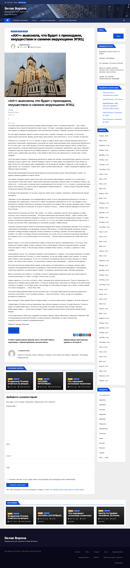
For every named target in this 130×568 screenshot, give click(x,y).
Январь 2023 (103, 323)
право (19, 31)
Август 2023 (103, 289)
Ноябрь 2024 (103, 217)
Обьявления (103, 429)
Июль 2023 (103, 294)
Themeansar (37, 551)
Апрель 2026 (103, 136)
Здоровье (102, 400)
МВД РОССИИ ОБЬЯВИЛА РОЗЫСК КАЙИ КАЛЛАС (111, 106)
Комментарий (11, 406)
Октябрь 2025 (104, 164)
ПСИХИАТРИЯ (119, 563)
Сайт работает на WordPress (13, 551)
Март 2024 (103, 256)
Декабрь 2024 (104, 212)
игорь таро (13, 330)
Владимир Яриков (84, 557)
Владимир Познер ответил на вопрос (18, 382)
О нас (34, 20)
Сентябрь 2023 (104, 284)
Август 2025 (103, 174)
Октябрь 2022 (104, 337)
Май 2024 (102, 246)
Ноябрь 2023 (103, 275)
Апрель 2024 (103, 251)
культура (102, 409)
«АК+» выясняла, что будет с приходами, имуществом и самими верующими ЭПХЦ (47, 37)
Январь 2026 (103, 150)
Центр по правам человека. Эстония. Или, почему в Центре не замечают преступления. (111, 70)
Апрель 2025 (103, 193)
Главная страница (20, 20)
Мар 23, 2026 (74, 518)
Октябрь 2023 (104, 280)
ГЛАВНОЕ (96, 557)
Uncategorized (104, 395)
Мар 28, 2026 (44, 518)
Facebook (77, 552)
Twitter (87, 552)
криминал (102, 405)
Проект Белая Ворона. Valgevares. (113, 557)
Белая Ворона (15, 8)
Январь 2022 (103, 381)
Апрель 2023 (103, 308)
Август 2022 (103, 347)
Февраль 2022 (104, 376)
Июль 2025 (103, 179)
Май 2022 (102, 361)
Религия (102, 448)
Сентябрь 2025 (104, 169)
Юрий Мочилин (25, 45)
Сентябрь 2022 (104, 342)
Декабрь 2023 (104, 270)
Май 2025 (102, 188)
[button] (124, 20)
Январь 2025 (103, 208)
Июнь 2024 (103, 241)
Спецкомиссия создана (110, 95)
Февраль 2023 (104, 318)
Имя (8, 444)
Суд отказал (119, 99)
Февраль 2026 (104, 145)
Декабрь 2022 (104, 328)
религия (25, 31)
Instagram (96, 552)
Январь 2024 (103, 265)
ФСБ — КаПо (103, 457)
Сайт (8, 468)
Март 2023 (103, 313)
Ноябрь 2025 (103, 160)
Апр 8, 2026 (13, 521)
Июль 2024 (103, 236)
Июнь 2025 (103, 184)
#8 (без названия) (48, 20)
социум (101, 453)
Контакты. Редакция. (68, 20)
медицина (102, 414)
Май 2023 (102, 304)
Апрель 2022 (103, 366)
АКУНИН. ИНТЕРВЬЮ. (44, 382)
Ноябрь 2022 (103, 332)
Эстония (10, 110)
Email (9, 456)
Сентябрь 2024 (104, 227)
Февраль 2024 (104, 260)
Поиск (101, 30)
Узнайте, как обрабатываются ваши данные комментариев (64, 489)
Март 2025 (103, 198)
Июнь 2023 (103, 299)
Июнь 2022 (103, 357)
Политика (102, 433)
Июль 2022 (103, 352)
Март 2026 (103, 140)
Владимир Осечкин (117, 552)
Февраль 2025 (104, 203)
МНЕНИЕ (10, 379)
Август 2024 (103, 232)
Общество (14, 31)
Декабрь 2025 (104, 155)
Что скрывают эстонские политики (79, 382)
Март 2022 (103, 371)
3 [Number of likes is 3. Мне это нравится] (8, 119)
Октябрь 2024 (104, 222)
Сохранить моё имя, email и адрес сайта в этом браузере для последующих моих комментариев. (42, 479)
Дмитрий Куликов (35, 47)
